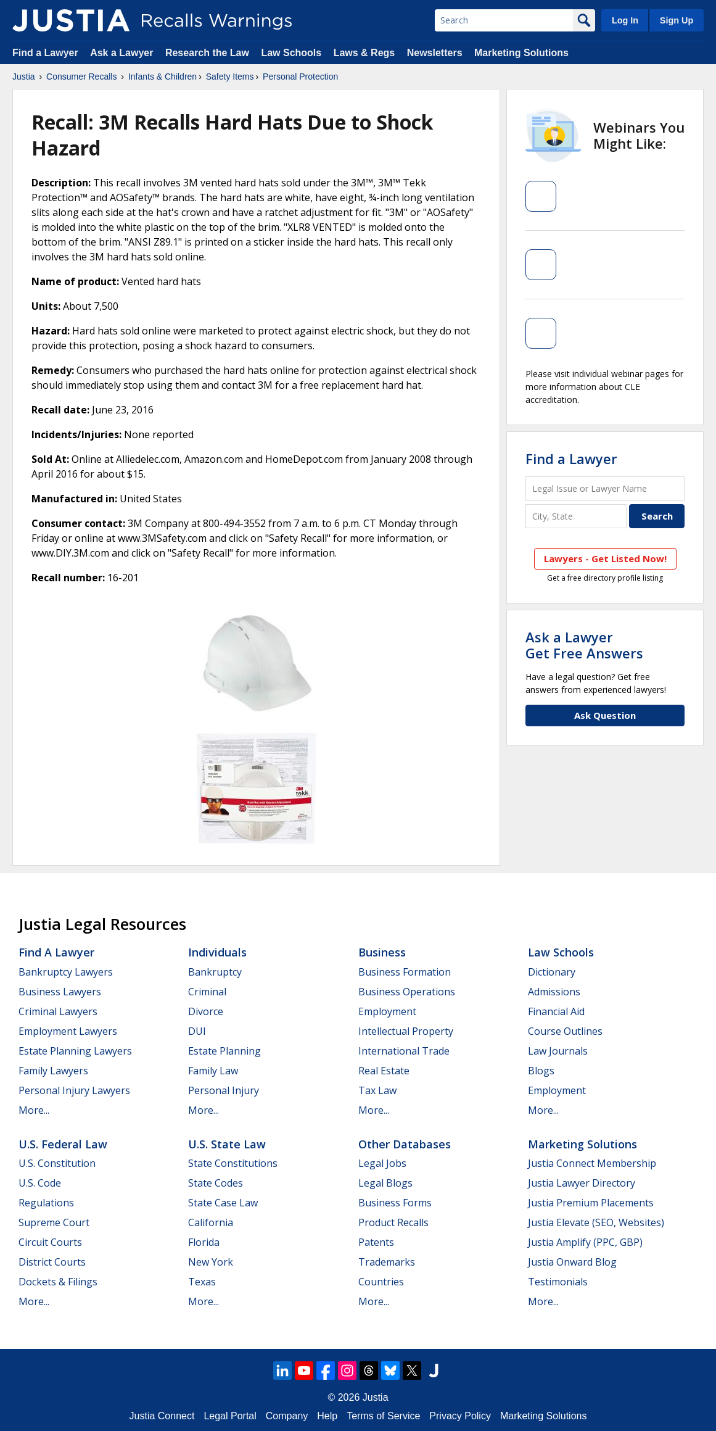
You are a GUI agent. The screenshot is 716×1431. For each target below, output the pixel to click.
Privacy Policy (460, 1416)
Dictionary (551, 972)
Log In (625, 20)
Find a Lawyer (45, 53)
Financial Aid (556, 1011)
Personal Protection (300, 76)
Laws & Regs (364, 53)
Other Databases (404, 1144)
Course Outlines (565, 1031)
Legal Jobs (382, 1163)
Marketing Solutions (521, 53)
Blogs (541, 1070)
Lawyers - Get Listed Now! (605, 558)
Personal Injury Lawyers (74, 1090)
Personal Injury (223, 1090)
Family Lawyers (53, 1070)
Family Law (213, 1070)
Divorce (205, 1011)
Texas (202, 1281)
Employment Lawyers (68, 1031)
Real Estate (383, 1070)
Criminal (207, 991)
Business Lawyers (60, 991)
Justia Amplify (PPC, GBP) (585, 1242)
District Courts (52, 1262)
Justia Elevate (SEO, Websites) (596, 1222)
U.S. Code (40, 1183)
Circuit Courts (50, 1242)
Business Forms (395, 1202)
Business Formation (404, 972)
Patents (376, 1242)
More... (34, 1110)
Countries (381, 1281)
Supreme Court (54, 1222)
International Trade (404, 1051)
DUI (197, 1031)
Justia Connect (162, 1416)
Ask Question (605, 715)
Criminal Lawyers (58, 1011)
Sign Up (676, 20)
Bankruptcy (215, 972)
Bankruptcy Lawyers (66, 972)
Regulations (46, 1202)
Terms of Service (383, 1416)
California (210, 1222)
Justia (23, 76)
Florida (204, 1242)
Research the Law (207, 53)
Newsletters (435, 53)
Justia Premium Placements (591, 1202)
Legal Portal (230, 1416)
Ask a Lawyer (123, 53)
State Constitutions (233, 1163)
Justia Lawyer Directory (581, 1183)
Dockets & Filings (58, 1281)
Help (327, 1416)
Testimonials (558, 1281)
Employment (387, 1011)
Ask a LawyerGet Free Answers (584, 645)
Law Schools (291, 53)
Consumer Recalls (81, 76)
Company (287, 1416)
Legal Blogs (385, 1183)
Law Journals (558, 1051)
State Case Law (223, 1202)
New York (210, 1262)
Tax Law (377, 1090)
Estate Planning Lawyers (75, 1051)
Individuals (217, 952)
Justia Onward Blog (572, 1262)
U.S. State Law (227, 1144)
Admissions (554, 991)
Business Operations (406, 991)
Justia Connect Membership (592, 1163)
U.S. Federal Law (63, 1144)
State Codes (215, 1183)
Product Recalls (393, 1222)
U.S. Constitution (57, 1163)
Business (382, 952)
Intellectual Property (405, 1031)
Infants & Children (162, 76)
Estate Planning (224, 1051)
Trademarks (386, 1262)
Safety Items (230, 76)
